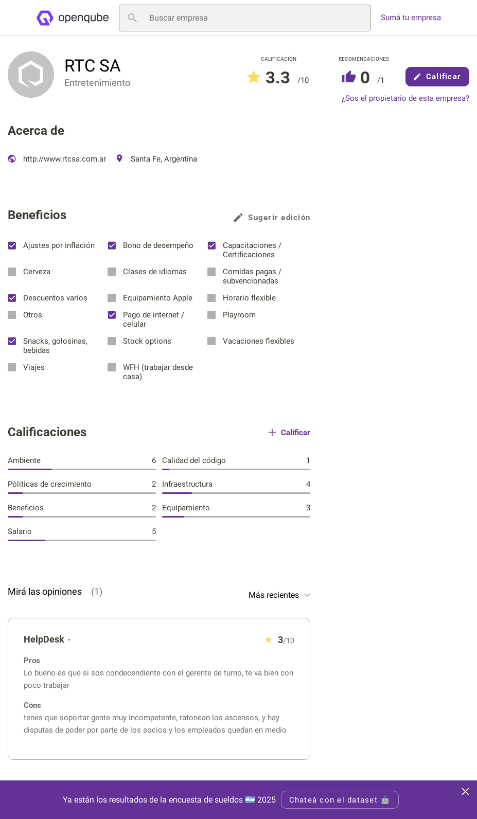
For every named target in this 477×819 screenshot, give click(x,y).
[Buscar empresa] (244, 18)
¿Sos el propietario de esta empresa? (405, 98)
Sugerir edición (272, 217)
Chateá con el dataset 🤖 (340, 800)
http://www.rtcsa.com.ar (57, 159)
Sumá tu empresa (411, 17)
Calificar (437, 76)
